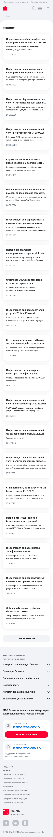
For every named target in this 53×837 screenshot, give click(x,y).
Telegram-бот (24, 753)
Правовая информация (13, 802)
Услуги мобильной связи (14, 659)
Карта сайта (8, 786)
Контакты (7, 770)
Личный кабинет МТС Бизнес (18, 756)
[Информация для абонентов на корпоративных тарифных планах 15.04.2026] (26, 77)
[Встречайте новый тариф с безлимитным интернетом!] (26, 525)
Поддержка (10, 753)
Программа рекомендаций (15, 798)
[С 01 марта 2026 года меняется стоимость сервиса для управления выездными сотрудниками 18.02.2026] (26, 287)
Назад (8, 16)
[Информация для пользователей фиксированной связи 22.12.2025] (26, 436)
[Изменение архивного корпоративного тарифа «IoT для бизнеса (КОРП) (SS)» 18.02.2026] (26, 257)
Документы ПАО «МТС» (13, 778)
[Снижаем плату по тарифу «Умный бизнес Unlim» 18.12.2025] (26, 495)
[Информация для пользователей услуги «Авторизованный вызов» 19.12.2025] (26, 465)
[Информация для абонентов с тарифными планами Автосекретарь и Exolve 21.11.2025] (26, 555)
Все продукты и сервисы (14, 655)
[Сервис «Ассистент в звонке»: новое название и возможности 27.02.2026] (26, 167)
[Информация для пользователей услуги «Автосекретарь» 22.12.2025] (26, 408)
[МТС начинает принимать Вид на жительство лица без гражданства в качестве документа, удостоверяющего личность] (26, 348)
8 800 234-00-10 (40, 2)
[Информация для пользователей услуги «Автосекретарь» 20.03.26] (26, 137)
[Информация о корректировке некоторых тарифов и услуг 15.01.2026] (26, 378)
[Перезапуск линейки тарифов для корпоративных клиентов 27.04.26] (26, 47)
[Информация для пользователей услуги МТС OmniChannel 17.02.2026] (26, 317)
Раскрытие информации (14, 774)
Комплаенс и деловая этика (15, 790)
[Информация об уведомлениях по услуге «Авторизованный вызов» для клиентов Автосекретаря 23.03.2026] (26, 107)
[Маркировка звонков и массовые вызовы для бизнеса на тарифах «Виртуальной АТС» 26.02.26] (26, 197)
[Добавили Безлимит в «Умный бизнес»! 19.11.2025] (26, 616)
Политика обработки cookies (15, 782)
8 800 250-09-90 (27, 748)
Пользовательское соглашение (16, 794)
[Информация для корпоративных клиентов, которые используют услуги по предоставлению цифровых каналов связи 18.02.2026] (26, 227)
